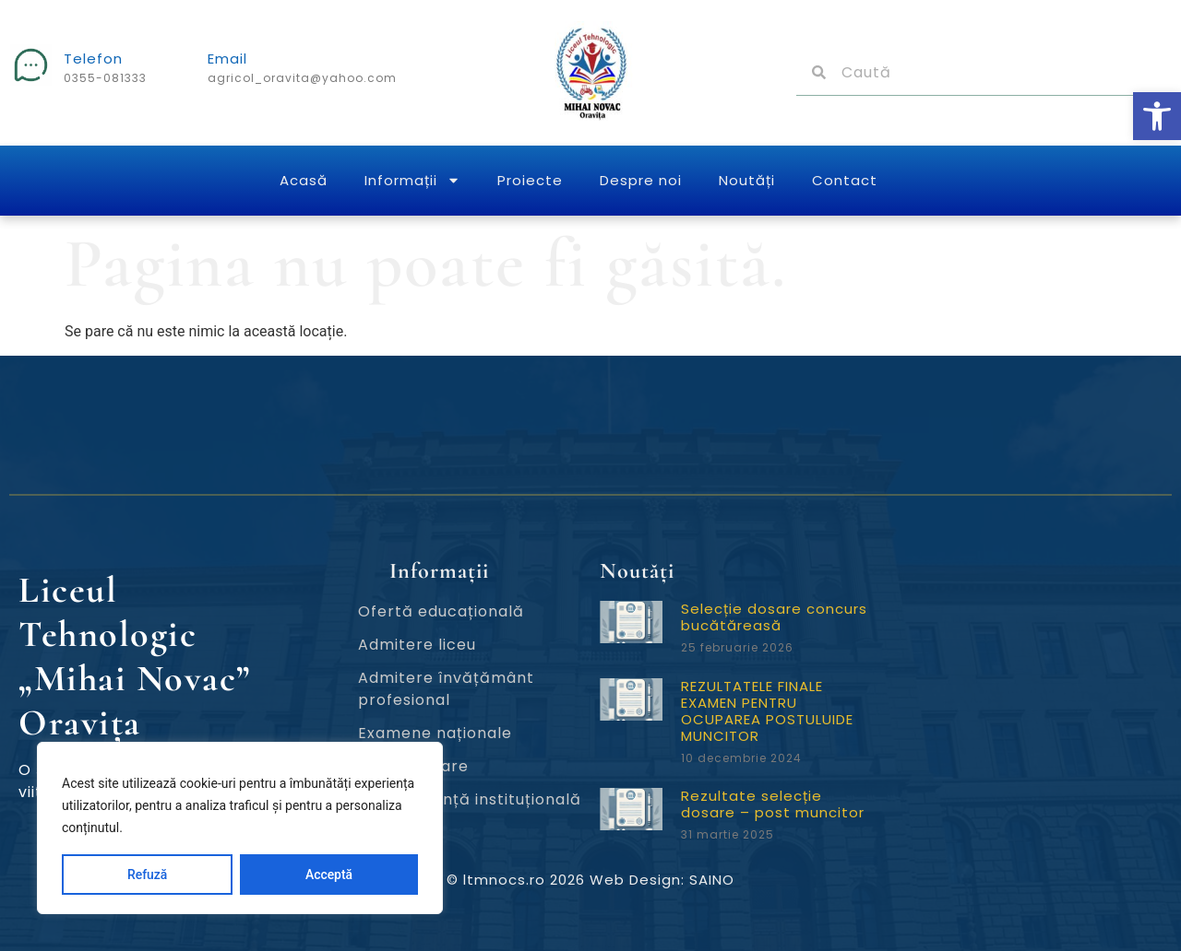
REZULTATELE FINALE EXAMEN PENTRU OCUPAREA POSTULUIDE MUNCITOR (767, 711)
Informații (412, 180)
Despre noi (641, 180)
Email (227, 58)
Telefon (93, 58)
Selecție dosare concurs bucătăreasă (774, 617)
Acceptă (328, 874)
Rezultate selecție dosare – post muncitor (773, 804)
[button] (1157, 116)
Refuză (147, 874)
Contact (844, 180)
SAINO (711, 879)
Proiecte (530, 180)
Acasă (304, 180)
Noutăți (747, 180)
